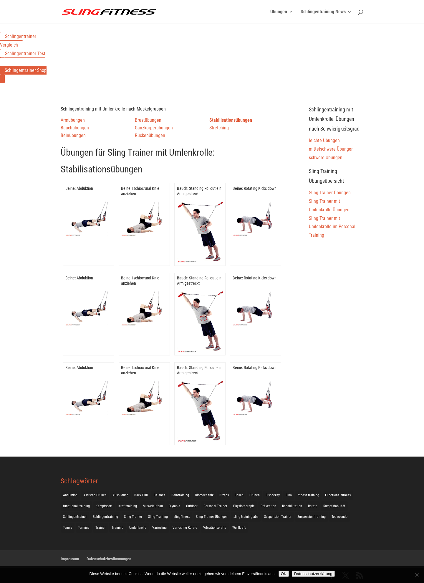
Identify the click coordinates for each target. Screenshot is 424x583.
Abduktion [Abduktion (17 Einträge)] (70, 495)
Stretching (219, 128)
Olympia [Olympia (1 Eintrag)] (174, 506)
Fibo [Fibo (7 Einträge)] (289, 495)
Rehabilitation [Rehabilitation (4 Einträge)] (292, 506)
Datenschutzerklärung (313, 574)
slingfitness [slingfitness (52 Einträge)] (182, 517)
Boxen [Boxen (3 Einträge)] (239, 495)
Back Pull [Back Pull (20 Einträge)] (141, 495)
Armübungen (73, 120)
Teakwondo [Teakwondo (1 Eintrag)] (339, 517)
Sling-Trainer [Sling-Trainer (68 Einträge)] (133, 517)
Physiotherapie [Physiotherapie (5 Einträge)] (244, 506)
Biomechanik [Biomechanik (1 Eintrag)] (204, 495)
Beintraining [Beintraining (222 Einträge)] (180, 495)
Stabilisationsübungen (230, 120)
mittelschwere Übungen (331, 149)
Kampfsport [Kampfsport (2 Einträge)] (104, 506)
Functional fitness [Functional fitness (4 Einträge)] (338, 495)
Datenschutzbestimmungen (109, 558)
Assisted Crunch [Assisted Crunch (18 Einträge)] (95, 495)
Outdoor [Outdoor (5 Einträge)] (192, 506)
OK (283, 574)
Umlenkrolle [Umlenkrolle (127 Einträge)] (137, 528)
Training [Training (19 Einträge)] (117, 528)
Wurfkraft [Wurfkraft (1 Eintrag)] (239, 528)
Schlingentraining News (323, 12)
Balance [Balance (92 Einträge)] (159, 495)
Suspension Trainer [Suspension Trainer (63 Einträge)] (278, 517)
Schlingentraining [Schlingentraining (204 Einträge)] (105, 517)
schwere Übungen (325, 157)
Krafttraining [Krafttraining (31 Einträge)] (127, 506)
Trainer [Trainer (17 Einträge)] (100, 528)
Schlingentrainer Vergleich (18, 41)
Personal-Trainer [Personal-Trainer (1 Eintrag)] (215, 506)
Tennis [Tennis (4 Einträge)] (67, 528)
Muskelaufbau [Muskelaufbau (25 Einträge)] (153, 506)
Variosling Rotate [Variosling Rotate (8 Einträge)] (185, 528)
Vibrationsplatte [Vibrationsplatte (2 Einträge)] (214, 528)
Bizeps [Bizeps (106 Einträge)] (224, 495)
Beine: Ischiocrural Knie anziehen (140, 191)
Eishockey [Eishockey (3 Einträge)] (273, 495)
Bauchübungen (75, 128)
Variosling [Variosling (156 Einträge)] (159, 528)
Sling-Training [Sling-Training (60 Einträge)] (158, 517)
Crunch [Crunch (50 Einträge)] (254, 495)
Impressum (70, 558)
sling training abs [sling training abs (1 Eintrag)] (245, 517)
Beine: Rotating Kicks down (254, 188)
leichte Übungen (324, 140)
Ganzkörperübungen (154, 128)
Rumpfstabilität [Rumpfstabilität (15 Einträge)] (334, 506)
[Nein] (417, 575)
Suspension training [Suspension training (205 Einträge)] (311, 517)
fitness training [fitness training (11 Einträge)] (308, 495)
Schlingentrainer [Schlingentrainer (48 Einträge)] (75, 517)
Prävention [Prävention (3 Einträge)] (268, 506)
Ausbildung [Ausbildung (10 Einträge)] (120, 495)
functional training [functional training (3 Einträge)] (76, 506)
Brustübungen (148, 120)
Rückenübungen (150, 135)
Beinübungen (73, 135)
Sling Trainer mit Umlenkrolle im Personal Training (332, 226)
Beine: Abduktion (79, 188)
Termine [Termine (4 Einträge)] (84, 528)
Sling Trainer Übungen (330, 192)
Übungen (278, 12)
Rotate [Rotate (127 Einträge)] (312, 506)
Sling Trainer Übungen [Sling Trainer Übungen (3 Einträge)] (212, 517)
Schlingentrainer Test (25, 53)
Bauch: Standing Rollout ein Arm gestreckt (199, 191)
